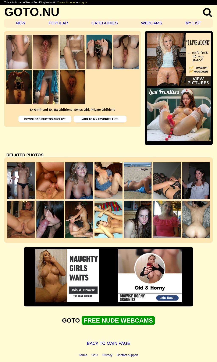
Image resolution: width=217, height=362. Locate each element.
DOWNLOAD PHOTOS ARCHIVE (45, 119)
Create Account (66, 2)
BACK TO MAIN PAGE (108, 343)
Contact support (127, 355)
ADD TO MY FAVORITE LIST (100, 119)
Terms (83, 355)
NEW (20, 23)
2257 (94, 355)
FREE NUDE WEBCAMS (118, 320)
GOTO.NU (31, 11)
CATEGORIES (104, 23)
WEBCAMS (151, 23)
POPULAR (58, 23)
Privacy (107, 355)
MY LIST (193, 23)
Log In (83, 2)
